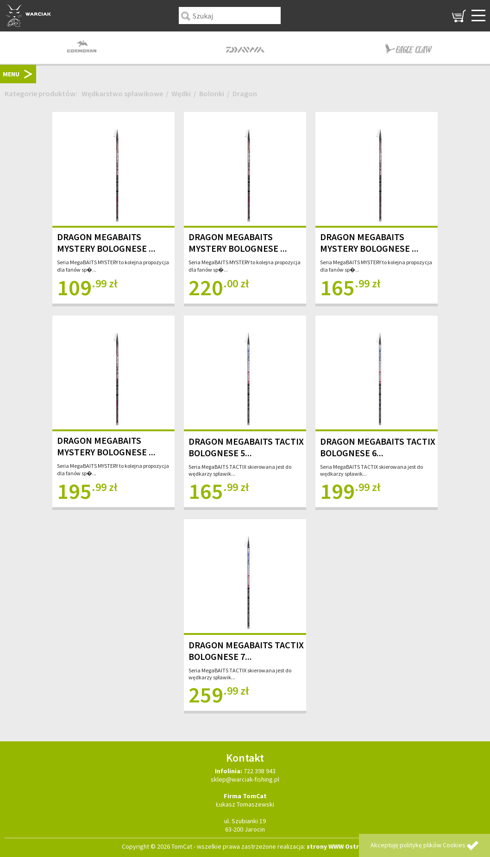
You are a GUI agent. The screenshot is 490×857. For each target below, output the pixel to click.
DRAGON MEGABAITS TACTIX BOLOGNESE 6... (377, 447)
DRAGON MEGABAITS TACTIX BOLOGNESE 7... (246, 650)
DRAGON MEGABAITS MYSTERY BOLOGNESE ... (106, 242)
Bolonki (211, 93)
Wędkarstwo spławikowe (122, 93)
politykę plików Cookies (432, 845)
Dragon (244, 93)
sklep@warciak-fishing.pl (245, 779)
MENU (11, 74)
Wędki (181, 93)
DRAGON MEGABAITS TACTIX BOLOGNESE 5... (246, 447)
